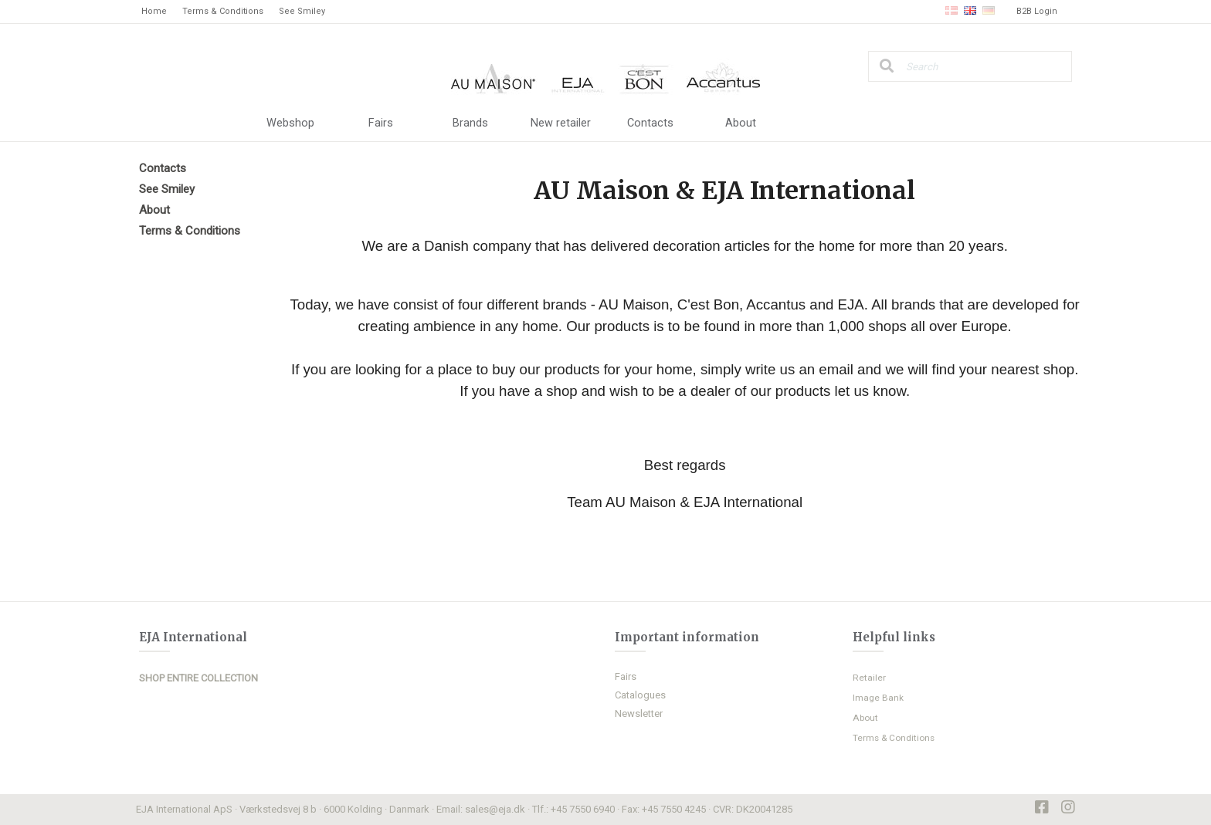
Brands (470, 123)
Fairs (380, 123)
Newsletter (639, 713)
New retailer (561, 123)
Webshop (290, 123)
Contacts (650, 123)
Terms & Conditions (222, 11)
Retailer (869, 677)
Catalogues (640, 695)
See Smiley (302, 11)
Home (154, 11)
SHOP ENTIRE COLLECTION (198, 679)
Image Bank (878, 697)
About (740, 123)
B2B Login (1036, 11)
